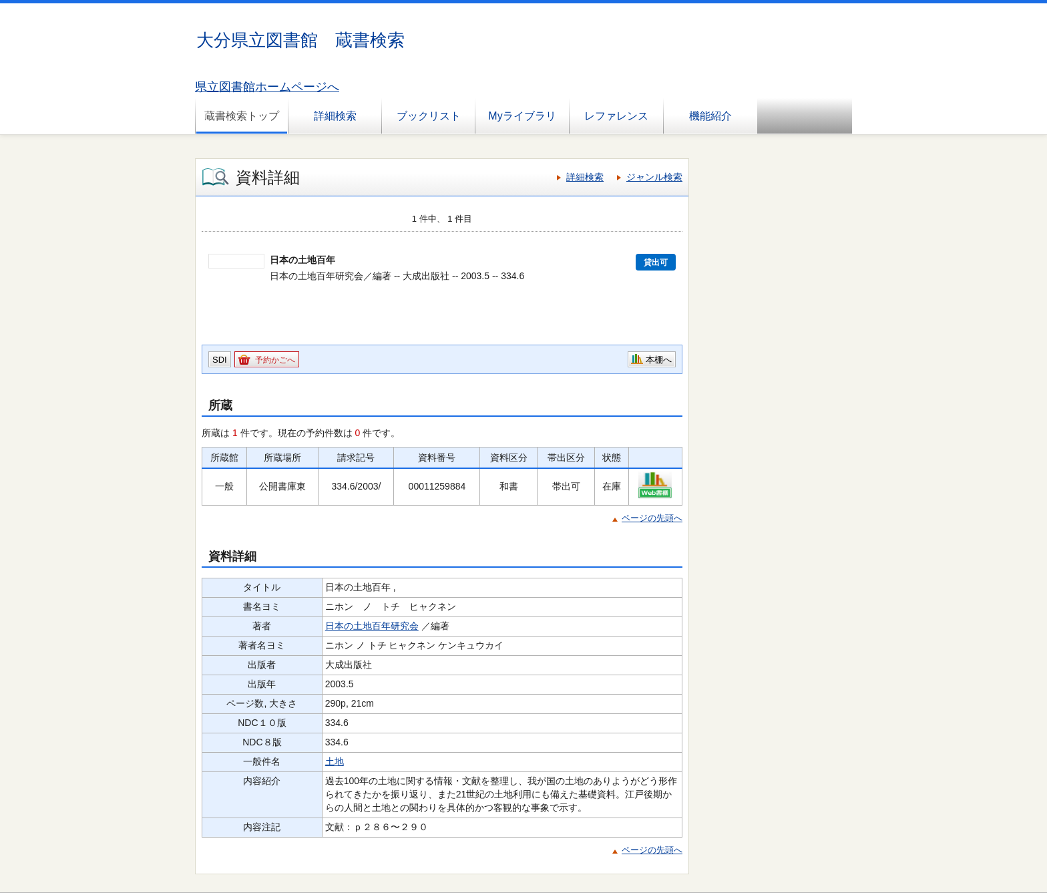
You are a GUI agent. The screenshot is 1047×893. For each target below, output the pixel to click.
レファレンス (616, 116)
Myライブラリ (522, 116)
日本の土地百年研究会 (372, 625)
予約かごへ (275, 360)
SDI (219, 360)
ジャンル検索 (654, 177)
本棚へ (659, 360)
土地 (334, 761)
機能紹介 (710, 116)
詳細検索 (335, 116)
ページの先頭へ (652, 518)
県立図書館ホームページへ (267, 87)
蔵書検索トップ (241, 116)
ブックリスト (429, 116)
